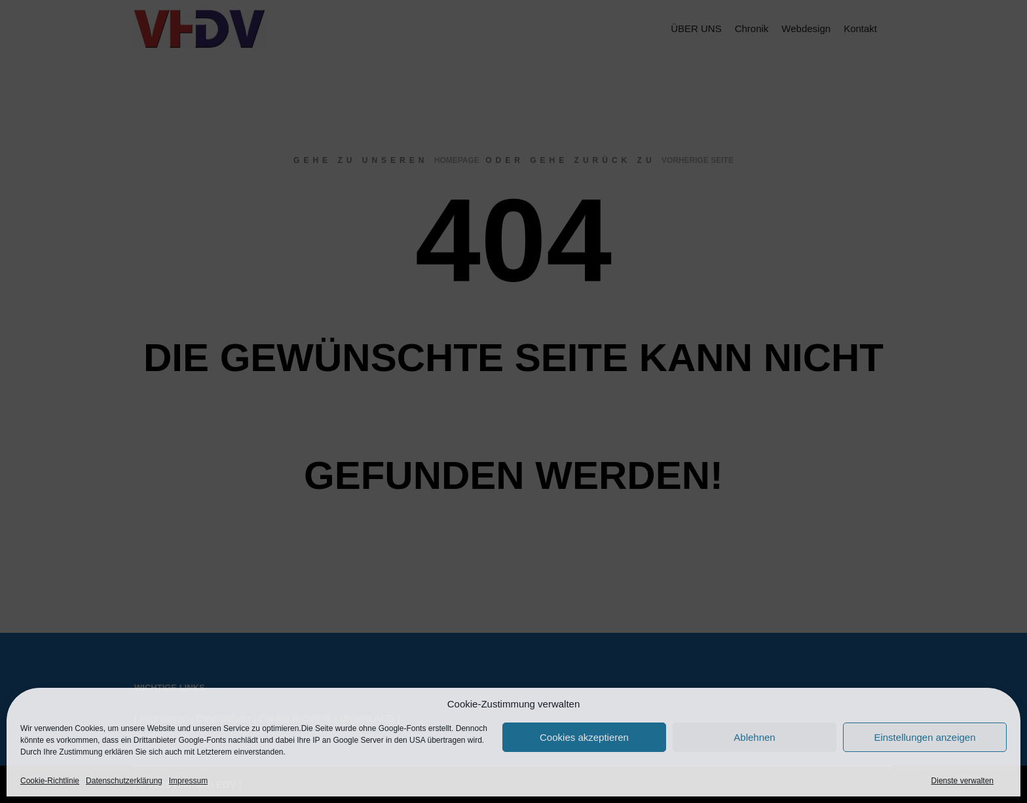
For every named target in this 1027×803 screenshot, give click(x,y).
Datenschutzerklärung (124, 780)
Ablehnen (754, 737)
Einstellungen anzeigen (924, 737)
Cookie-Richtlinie (49, 780)
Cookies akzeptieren (584, 737)
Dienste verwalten (962, 780)
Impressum (188, 780)
